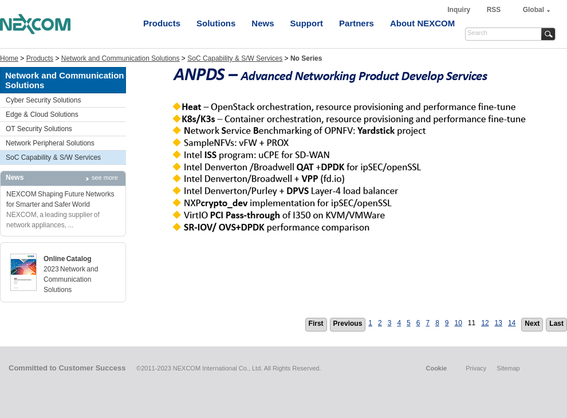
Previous (348, 324)
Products (161, 23)
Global (533, 10)
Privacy (476, 368)
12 (485, 323)
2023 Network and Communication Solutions (71, 279)
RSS (494, 10)
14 (511, 323)
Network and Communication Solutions (120, 58)
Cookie (436, 368)
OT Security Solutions (39, 129)
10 (458, 323)
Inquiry (459, 10)
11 (471, 323)
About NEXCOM (422, 23)
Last (556, 324)
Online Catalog (68, 259)
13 (498, 323)
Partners (356, 23)
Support (307, 23)
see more (105, 177)
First (316, 324)
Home (9, 58)
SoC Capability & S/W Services (234, 58)
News (262, 23)
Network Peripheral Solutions (50, 143)
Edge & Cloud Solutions (42, 115)
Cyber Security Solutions (43, 100)
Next (532, 324)
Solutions (215, 23)
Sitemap (508, 368)
